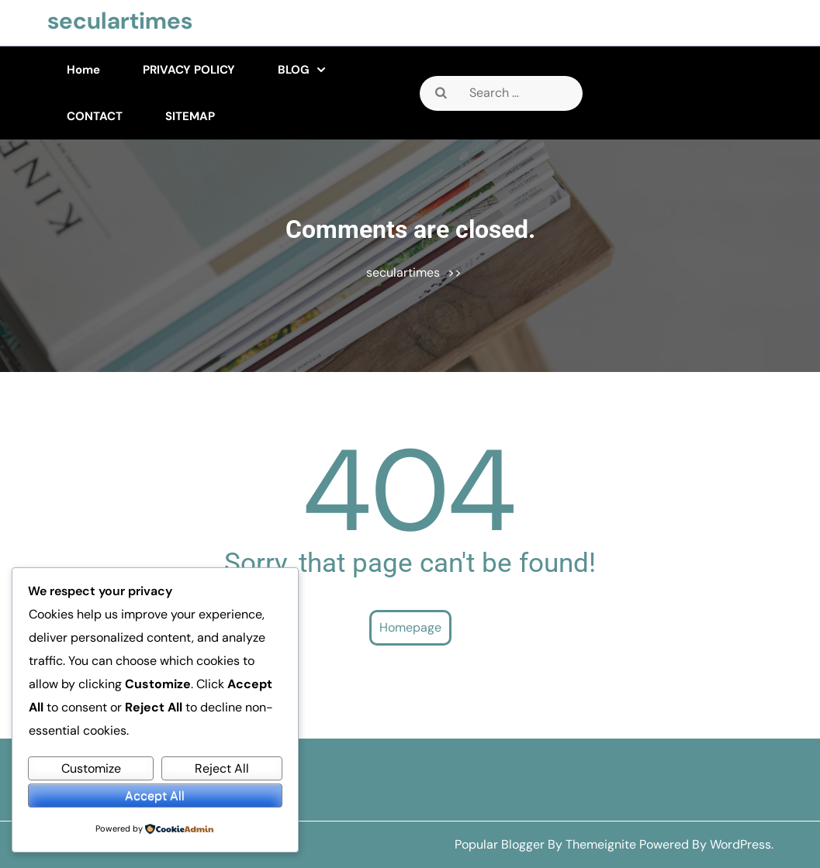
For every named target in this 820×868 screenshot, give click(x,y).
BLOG (294, 70)
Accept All (155, 795)
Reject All (222, 768)
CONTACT (95, 116)
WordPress (740, 844)
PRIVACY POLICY (189, 70)
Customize (91, 768)
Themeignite (601, 844)
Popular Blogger (500, 844)
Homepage (410, 627)
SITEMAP (190, 116)
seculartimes (119, 20)
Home (83, 70)
